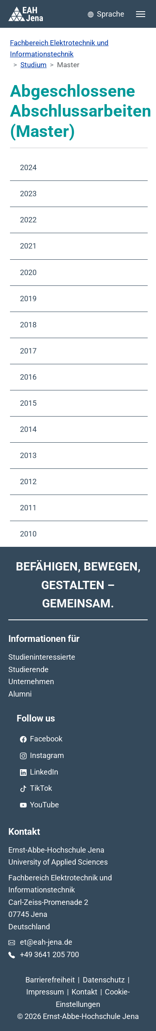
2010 (28, 533)
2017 (28, 350)
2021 (28, 245)
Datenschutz (104, 979)
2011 (28, 507)
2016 (28, 377)
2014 (28, 429)
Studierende (28, 669)
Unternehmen (31, 681)
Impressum (45, 991)
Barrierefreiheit (50, 979)
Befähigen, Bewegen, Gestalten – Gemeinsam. (78, 585)
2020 (28, 272)
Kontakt (84, 991)
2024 (28, 167)
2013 (28, 455)
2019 (28, 298)
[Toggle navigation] (141, 14)
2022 (28, 219)
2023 (28, 193)
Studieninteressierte (41, 657)
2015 (28, 403)
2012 (28, 481)
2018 (28, 324)
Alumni (20, 694)
